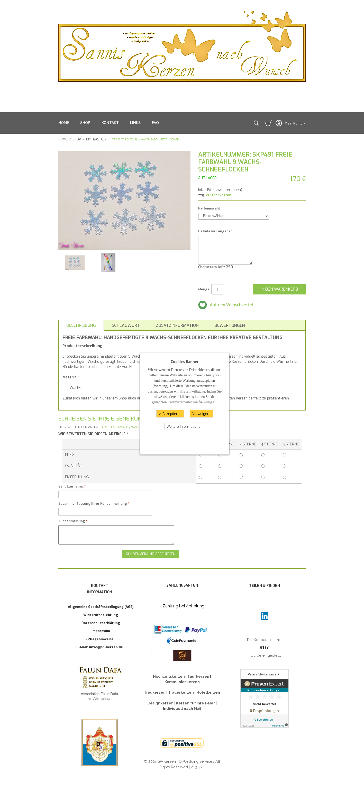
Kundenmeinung (71, 521)
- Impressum (99, 631)
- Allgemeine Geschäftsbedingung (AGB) (100, 607)
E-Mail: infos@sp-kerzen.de (99, 647)
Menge (204, 289)
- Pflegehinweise (99, 639)
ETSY (264, 647)
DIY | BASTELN (96, 139)
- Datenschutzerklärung (99, 623)
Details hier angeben (215, 231)
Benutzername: (71, 486)
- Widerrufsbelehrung (99, 615)
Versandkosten (218, 195)
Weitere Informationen (185, 426)
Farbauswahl (209, 208)
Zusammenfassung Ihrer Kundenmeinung (92, 503)
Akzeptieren (171, 414)
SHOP (85, 123)
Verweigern (201, 414)
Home (62, 139)
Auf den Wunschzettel (231, 305)
